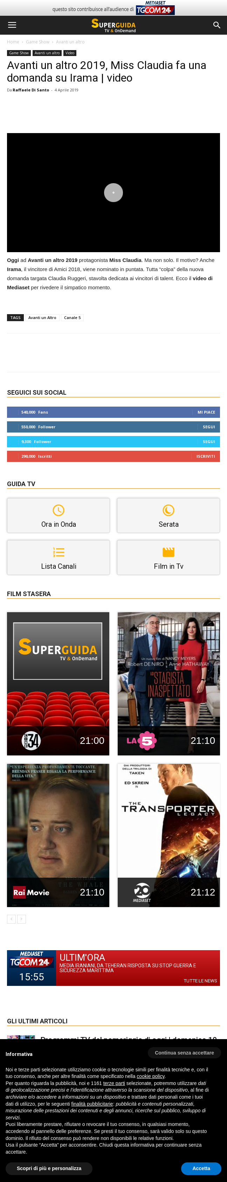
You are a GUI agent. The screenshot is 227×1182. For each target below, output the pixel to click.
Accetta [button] (201, 1168)
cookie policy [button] (150, 1076)
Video (70, 52)
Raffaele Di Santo (31, 89)
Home (13, 42)
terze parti (114, 1083)
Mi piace (206, 412)
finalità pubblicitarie (92, 1104)
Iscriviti (206, 456)
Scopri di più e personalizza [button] (49, 1168)
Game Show (37, 42)
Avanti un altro (70, 42)
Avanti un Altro (42, 317)
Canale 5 (72, 317)
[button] (217, 25)
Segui (209, 426)
